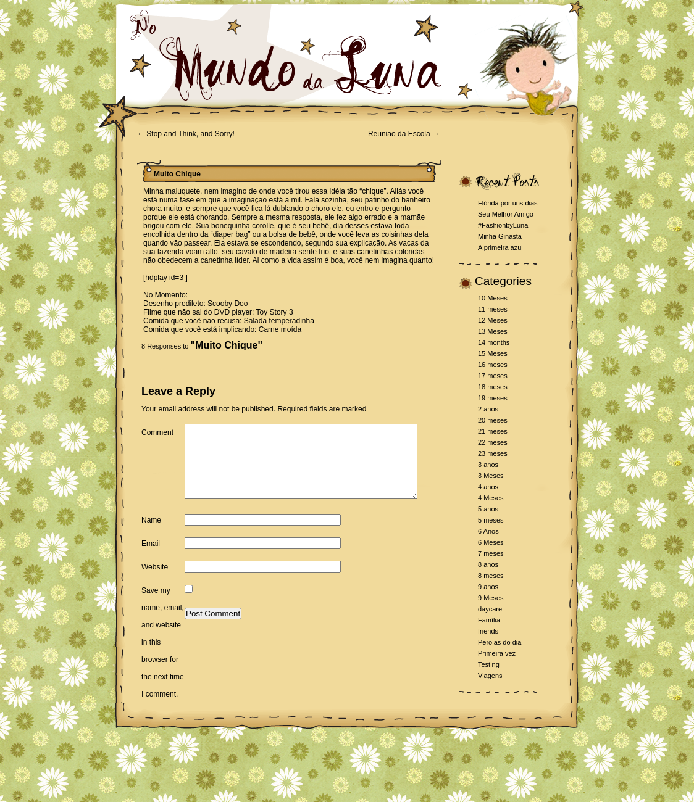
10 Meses (493, 298)
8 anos (488, 564)
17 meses (493, 375)
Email (150, 575)
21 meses (493, 431)
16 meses (493, 364)
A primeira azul (500, 247)
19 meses (493, 398)
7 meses (491, 553)
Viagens (490, 675)
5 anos (488, 509)
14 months (493, 342)
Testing (489, 664)
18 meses (493, 387)
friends (488, 631)
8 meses (491, 575)
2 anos (488, 409)
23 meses (493, 453)
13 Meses (493, 331)
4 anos (488, 486)
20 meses (493, 420)
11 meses (493, 309)
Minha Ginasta (500, 236)
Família (489, 620)
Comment (157, 432)
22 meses (493, 442)
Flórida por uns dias (508, 203)
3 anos (488, 464)
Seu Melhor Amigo (505, 214)
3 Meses (491, 475)
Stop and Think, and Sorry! (186, 134)
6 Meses (491, 542)
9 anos (488, 586)
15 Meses (493, 353)
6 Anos (488, 531)
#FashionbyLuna (503, 225)
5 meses (491, 520)
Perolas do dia (499, 642)
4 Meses (491, 498)
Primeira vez (497, 653)
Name (151, 552)
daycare (490, 609)
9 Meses (491, 598)
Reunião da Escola (404, 134)
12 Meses (493, 320)
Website (154, 599)
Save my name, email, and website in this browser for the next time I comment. (162, 674)
